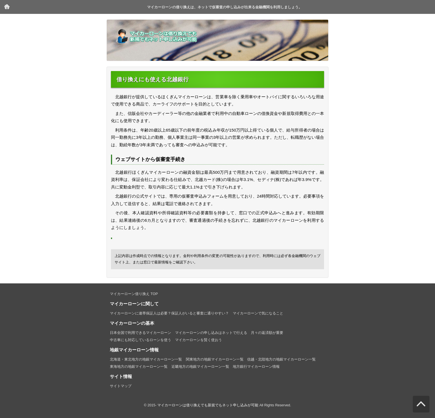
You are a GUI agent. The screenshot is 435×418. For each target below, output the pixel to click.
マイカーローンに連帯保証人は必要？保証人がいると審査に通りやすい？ (169, 313)
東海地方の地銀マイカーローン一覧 (139, 366)
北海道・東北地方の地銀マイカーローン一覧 (146, 359)
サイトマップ (120, 386)
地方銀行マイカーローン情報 (256, 366)
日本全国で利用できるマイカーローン (140, 333)
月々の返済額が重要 (267, 333)
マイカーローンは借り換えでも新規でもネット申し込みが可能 (207, 405)
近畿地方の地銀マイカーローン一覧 (200, 366)
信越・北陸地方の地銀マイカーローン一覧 (281, 359)
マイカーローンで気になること (258, 313)
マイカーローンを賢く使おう (198, 340)
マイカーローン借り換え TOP (7, 7)
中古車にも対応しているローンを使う (140, 340)
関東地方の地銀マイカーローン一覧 (215, 359)
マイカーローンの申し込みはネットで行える (211, 333)
